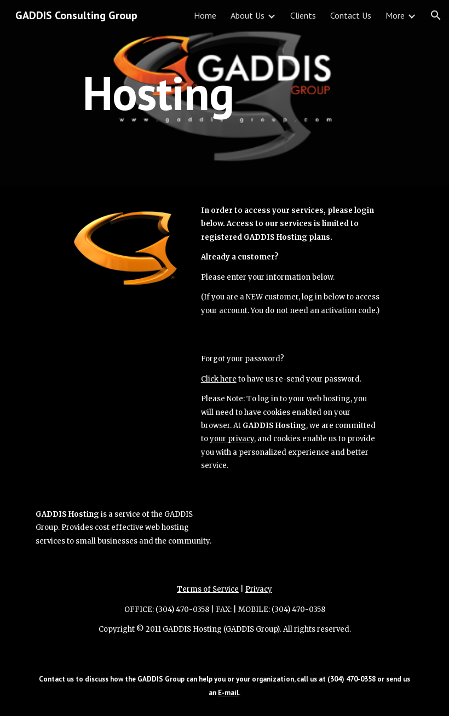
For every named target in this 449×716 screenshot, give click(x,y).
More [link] (395, 15)
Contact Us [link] (350, 15)
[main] (158, 92)
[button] (436, 15)
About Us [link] (247, 15)
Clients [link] (303, 15)
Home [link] (205, 15)
